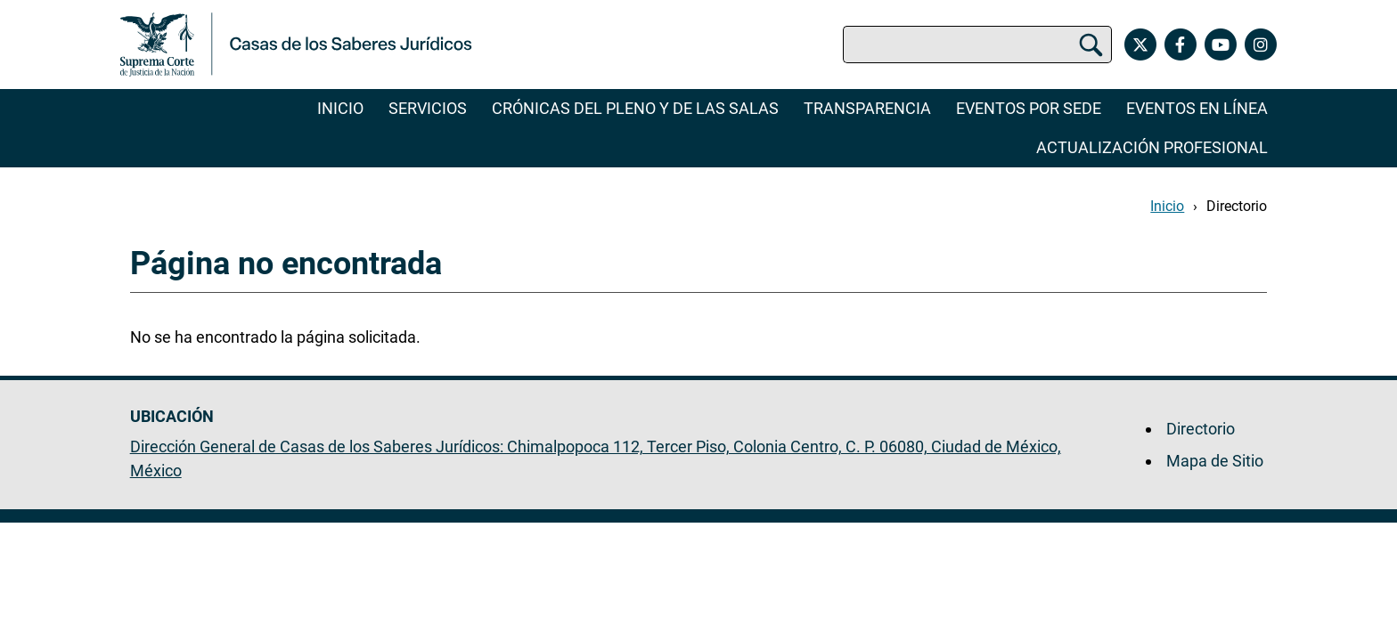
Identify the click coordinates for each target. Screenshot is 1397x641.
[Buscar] (1091, 45)
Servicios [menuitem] (427, 108)
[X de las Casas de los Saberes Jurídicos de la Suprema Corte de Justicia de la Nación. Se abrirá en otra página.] (1140, 44)
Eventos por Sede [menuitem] (1028, 108)
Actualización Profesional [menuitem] (1152, 147)
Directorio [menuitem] (1200, 428)
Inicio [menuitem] (340, 108)
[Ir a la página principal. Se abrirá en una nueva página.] (296, 44)
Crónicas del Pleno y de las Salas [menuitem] (635, 108)
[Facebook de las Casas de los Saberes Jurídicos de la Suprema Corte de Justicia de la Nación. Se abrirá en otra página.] (1180, 44)
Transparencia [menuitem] (867, 108)
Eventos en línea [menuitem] (1197, 108)
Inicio (1167, 206)
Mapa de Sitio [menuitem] (1214, 460)
